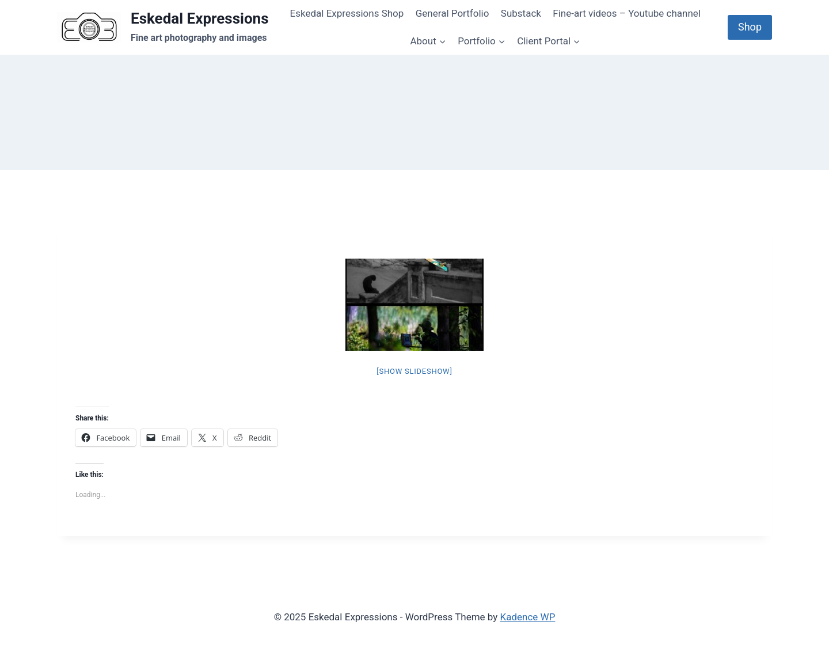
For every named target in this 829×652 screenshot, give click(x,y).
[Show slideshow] (414, 371)
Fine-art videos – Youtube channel (627, 13)
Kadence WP (528, 617)
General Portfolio (452, 13)
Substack (521, 13)
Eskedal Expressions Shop (347, 13)
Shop (750, 27)
